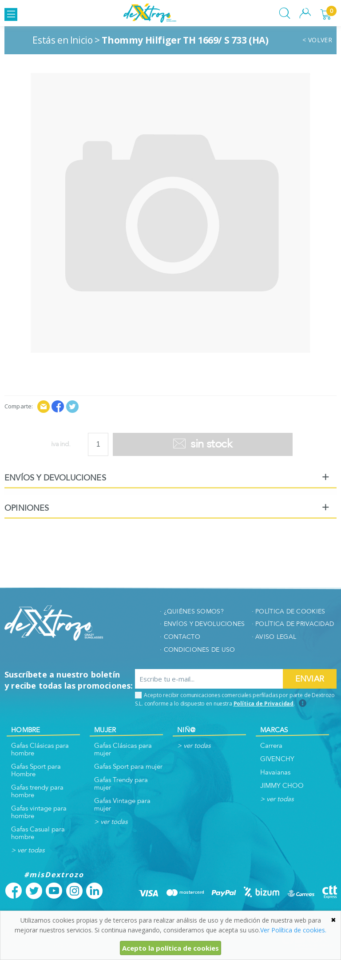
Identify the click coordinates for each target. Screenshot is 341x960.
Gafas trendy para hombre (37, 791)
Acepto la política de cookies (170, 948)
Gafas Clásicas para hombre (40, 749)
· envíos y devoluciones (202, 624)
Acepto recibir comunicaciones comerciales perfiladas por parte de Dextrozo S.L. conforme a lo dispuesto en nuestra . (235, 699)
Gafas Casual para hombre (38, 833)
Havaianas (275, 772)
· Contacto (180, 637)
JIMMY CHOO (282, 786)
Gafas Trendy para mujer (121, 783)
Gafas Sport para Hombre (36, 770)
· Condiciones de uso (197, 649)
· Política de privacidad (293, 624)
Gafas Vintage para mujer (122, 804)
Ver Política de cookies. (293, 930)
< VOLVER (317, 40)
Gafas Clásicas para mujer (123, 749)
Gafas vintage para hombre (39, 812)
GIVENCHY (277, 759)
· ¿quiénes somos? (192, 611)
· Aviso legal (274, 637)
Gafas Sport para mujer (128, 766)
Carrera (271, 746)
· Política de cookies (288, 611)
